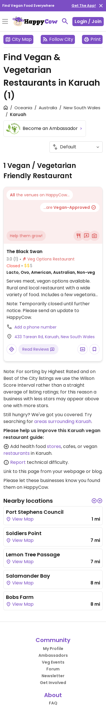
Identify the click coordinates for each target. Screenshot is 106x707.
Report (18, 462)
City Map (18, 39)
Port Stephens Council (35, 511)
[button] (94, 501)
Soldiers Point (24, 533)
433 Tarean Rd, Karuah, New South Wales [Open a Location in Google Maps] (54, 337)
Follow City (57, 39)
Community (53, 640)
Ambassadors (53, 655)
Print (92, 39)
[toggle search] (65, 21)
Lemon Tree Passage (33, 554)
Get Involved (53, 682)
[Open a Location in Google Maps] (12, 349)
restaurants (16, 453)
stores (54, 446)
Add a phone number (35, 327)
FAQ (53, 703)
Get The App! (84, 5)
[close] (101, 6)
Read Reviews (38, 349)
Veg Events (53, 662)
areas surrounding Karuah (62, 421)
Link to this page (21, 471)
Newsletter (53, 676)
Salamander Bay (28, 575)
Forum (53, 669)
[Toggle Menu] (5, 21)
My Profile (53, 648)
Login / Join (88, 21)
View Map (20, 519)
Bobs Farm (20, 597)
